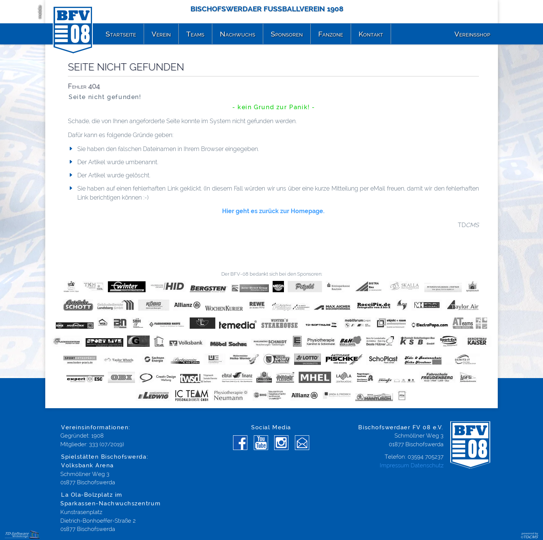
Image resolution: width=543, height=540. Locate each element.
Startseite (121, 34)
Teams (195, 34)
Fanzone (330, 34)
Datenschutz (427, 465)
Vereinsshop (472, 34)
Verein (161, 34)
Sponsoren (287, 34)
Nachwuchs (237, 34)
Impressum (394, 465)
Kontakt (371, 34)
